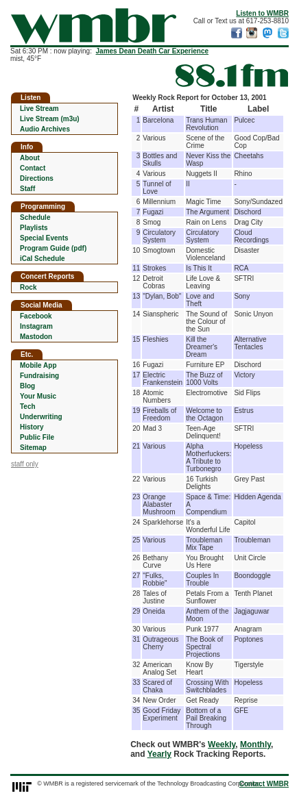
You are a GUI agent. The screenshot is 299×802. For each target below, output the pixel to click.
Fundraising (39, 375)
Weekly (221, 744)
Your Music (38, 396)
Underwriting (41, 417)
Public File (37, 437)
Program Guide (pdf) (53, 248)
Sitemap (33, 447)
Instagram (36, 326)
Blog (27, 386)
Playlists (34, 227)
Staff (27, 188)
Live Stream (39, 108)
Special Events (44, 238)
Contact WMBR (264, 784)
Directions (36, 178)
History (31, 427)
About (30, 158)
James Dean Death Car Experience (152, 51)
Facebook (36, 316)
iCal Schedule (42, 258)
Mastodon (36, 336)
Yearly (159, 754)
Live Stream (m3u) (50, 119)
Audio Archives (45, 129)
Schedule (35, 217)
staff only (24, 464)
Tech (28, 406)
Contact (32, 168)
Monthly (255, 744)
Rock (28, 287)
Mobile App (38, 365)
